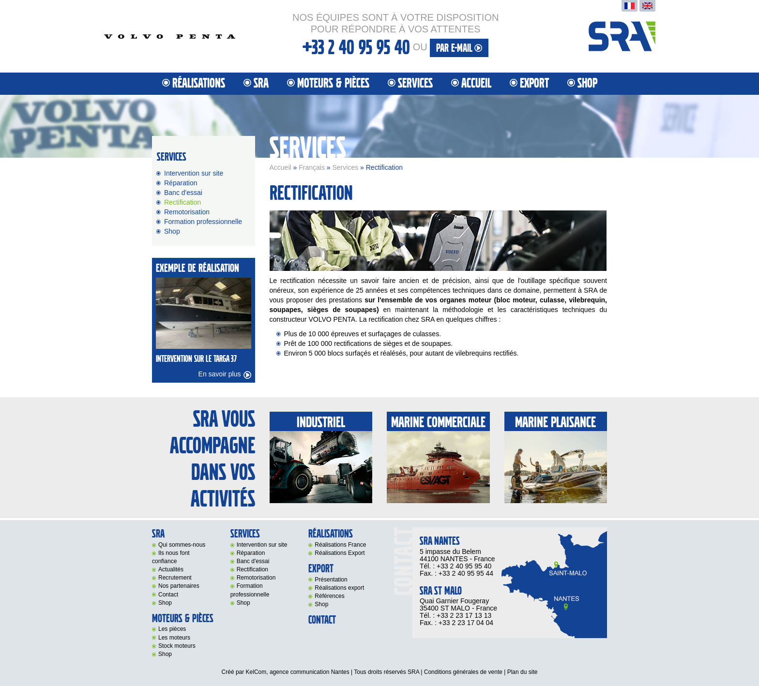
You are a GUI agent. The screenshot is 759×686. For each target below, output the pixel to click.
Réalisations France (340, 544)
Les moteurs (174, 637)
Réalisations (198, 83)
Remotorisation (187, 212)
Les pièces (172, 629)
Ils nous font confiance (171, 557)
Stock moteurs (177, 645)
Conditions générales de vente (463, 672)
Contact (168, 594)
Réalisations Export (339, 553)
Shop (587, 83)
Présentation (331, 579)
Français (312, 167)
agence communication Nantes (309, 672)
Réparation (180, 183)
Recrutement (175, 577)
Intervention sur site (193, 173)
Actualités (170, 569)
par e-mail (459, 48)
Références (329, 596)
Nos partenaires (178, 585)
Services (345, 167)
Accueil (476, 83)
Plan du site (522, 672)
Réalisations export (339, 587)
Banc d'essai (183, 192)
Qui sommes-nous (181, 544)
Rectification (182, 202)
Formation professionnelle (203, 221)
